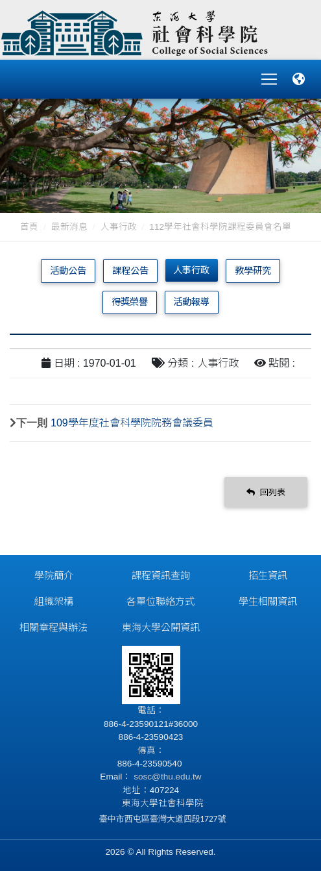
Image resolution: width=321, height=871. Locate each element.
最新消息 (69, 227)
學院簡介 (53, 575)
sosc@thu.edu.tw (166, 776)
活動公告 (68, 270)
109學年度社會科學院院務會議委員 (132, 422)
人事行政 (119, 227)
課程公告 (130, 270)
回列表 (265, 492)
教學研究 (253, 270)
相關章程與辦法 (53, 627)
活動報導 (191, 302)
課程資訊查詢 (161, 575)
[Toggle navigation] (269, 79)
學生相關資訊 (268, 601)
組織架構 (53, 601)
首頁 (29, 227)
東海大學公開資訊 (161, 627)
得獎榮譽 (130, 302)
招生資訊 (267, 575)
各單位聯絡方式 (160, 601)
